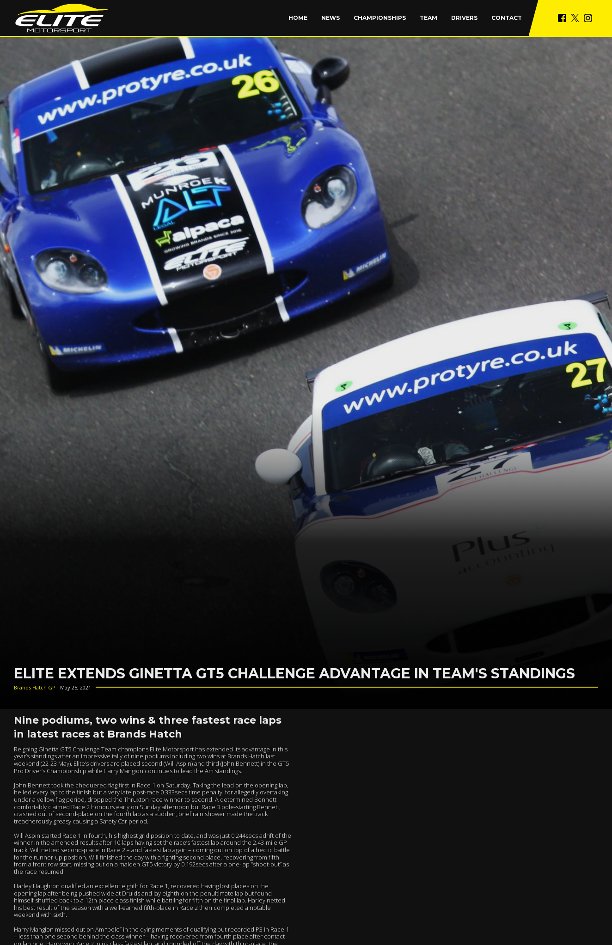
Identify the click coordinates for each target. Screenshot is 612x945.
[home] (61, 18)
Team (428, 17)
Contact (506, 17)
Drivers (464, 17)
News (330, 17)
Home (297, 17)
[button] (380, 18)
